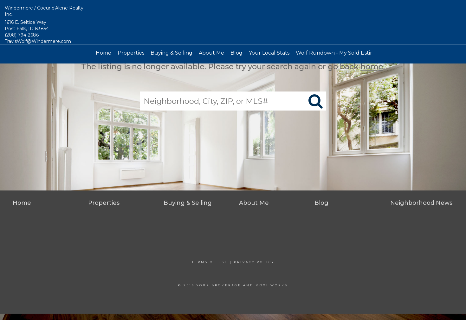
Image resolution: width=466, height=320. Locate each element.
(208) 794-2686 (22, 35)
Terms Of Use (210, 262)
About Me (211, 53)
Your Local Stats (269, 53)
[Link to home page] (233, 22)
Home (103, 53)
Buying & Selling (171, 53)
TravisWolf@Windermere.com (38, 41)
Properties (131, 53)
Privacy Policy (254, 262)
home (371, 66)
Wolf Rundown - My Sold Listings (337, 53)
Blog (236, 53)
